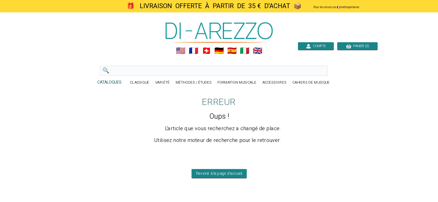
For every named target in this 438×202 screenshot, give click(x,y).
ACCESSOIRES (274, 82)
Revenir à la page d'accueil (219, 174)
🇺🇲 (180, 50)
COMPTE (316, 46)
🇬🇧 (257, 50)
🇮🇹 (244, 50)
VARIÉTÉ (162, 82)
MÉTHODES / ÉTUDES (193, 82)
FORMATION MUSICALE (236, 82)
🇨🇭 (206, 50)
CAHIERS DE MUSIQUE (311, 82)
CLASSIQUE (139, 82)
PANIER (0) (357, 46)
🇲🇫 (193, 50)
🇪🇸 (232, 50)
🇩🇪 (219, 50)
